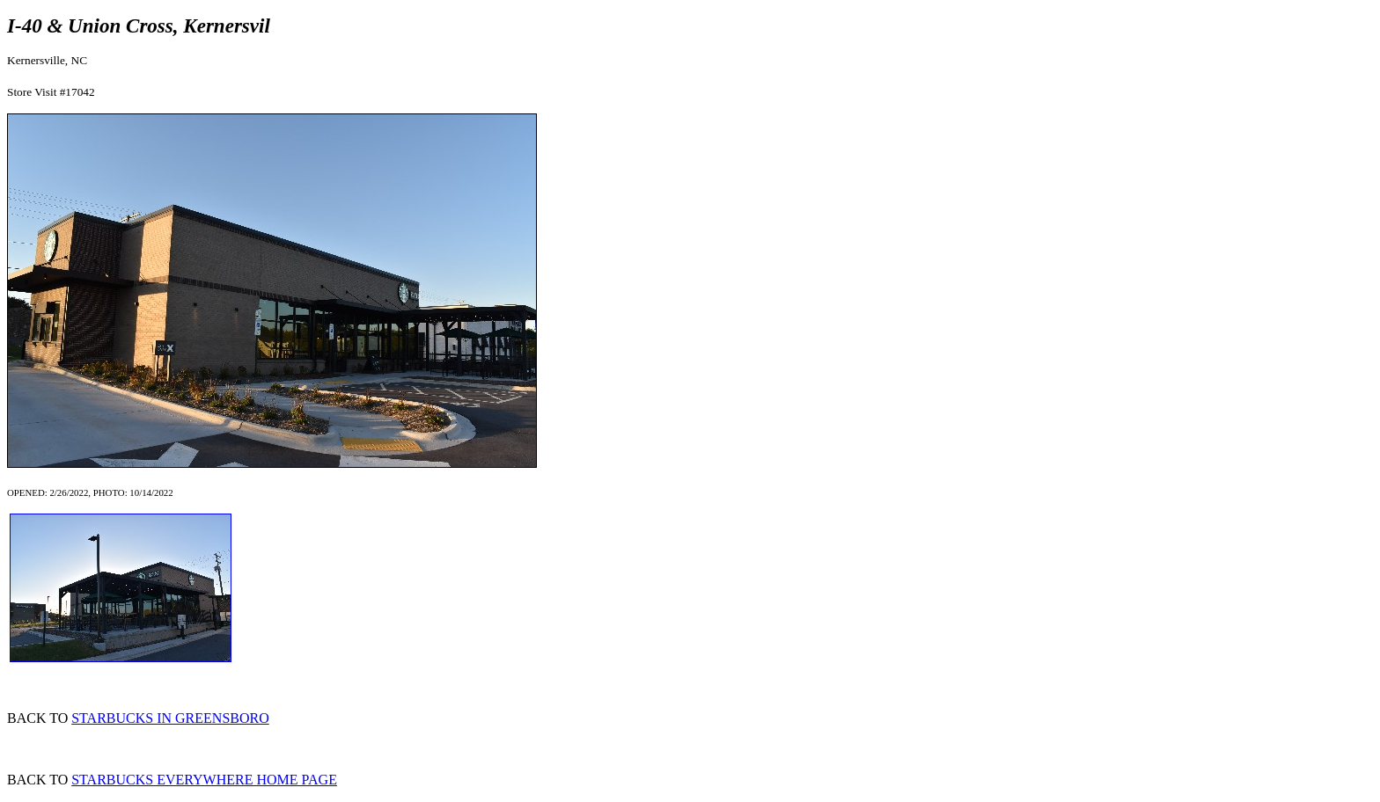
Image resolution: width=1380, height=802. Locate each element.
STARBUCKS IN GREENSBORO (170, 718)
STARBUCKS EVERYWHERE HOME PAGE (204, 779)
